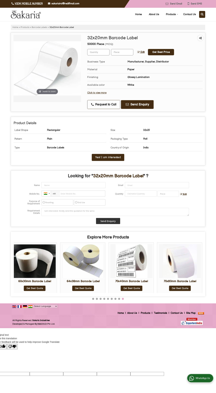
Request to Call (103, 104)
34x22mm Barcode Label (85, 281)
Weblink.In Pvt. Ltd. (46, 324)
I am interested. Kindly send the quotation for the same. (115, 212)
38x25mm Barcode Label (133, 281)
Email (120, 185)
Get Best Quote (37, 288)
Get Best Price (161, 52)
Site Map (191, 313)
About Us (154, 14)
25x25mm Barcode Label (36, 281)
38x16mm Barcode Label (182, 281)
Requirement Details (34, 212)
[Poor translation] (12, 346)
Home (138, 14)
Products (172, 14)
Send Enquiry (137, 104)
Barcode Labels (39, 27)
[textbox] (122, 52)
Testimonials (160, 313)
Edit (141, 52)
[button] (29, 3)
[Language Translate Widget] (45, 306)
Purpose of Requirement (34, 202)
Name (37, 185)
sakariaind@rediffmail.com (65, 3)
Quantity (119, 193)
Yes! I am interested (108, 157)
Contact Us (189, 14)
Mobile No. (34, 193)
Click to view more (96, 92)
